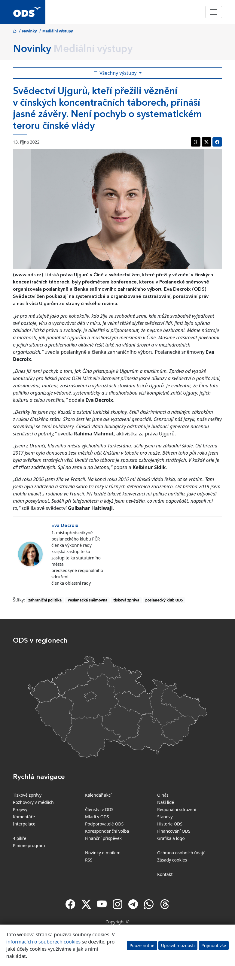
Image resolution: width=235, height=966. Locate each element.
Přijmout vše (213, 945)
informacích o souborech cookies (43, 941)
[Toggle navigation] (213, 12)
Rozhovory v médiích (33, 802)
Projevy (20, 809)
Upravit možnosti (178, 945)
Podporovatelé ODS (104, 824)
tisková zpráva (126, 600)
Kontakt (164, 874)
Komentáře (24, 816)
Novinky (29, 31)
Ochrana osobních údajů (181, 852)
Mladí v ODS (97, 816)
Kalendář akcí (98, 795)
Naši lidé (165, 802)
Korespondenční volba (107, 831)
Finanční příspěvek (103, 838)
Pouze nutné (142, 945)
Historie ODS (169, 824)
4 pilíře (19, 838)
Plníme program (29, 845)
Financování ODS (174, 831)
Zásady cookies (172, 860)
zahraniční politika (45, 600)
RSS (88, 860)
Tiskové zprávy (27, 795)
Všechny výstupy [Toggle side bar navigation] (115, 73)
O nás (163, 795)
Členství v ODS (99, 809)
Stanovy (165, 816)
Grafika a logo (171, 838)
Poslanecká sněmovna (87, 600)
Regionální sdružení (176, 809)
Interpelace (24, 824)
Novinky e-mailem (103, 852)
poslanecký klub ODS (164, 600)
